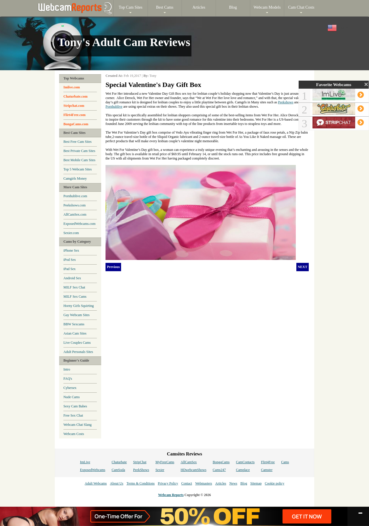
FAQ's (67, 379)
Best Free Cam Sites (77, 142)
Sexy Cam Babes (75, 406)
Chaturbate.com (75, 96)
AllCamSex (189, 462)
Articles (220, 483)
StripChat (139, 462)
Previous (113, 267)
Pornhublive (114, 107)
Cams (285, 462)
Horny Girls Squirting (78, 306)
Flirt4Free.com (74, 115)
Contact (186, 483)
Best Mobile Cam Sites (79, 160)
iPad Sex (69, 269)
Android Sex (72, 278)
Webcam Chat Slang (77, 425)
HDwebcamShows (193, 470)
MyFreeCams (164, 462)
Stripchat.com (73, 106)
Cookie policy (274, 483)
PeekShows (141, 470)
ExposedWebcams (92, 470)
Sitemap (255, 483)
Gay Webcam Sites (76, 315)
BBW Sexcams (73, 324)
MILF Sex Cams (74, 297)
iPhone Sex (71, 250)
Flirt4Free (268, 462)
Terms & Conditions (141, 483)
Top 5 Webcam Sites (77, 169)
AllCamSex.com (74, 214)
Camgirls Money (75, 178)
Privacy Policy (168, 483)
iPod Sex (69, 260)
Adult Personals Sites (78, 352)
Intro (66, 369)
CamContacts (245, 462)
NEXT (302, 267)
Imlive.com (71, 87)
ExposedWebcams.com (79, 224)
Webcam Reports (171, 495)
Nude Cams (71, 397)
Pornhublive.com (75, 196)
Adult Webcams (96, 483)
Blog (243, 483)
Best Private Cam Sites (79, 151)
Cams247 (219, 470)
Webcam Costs (73, 434)
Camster (266, 470)
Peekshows (285, 102)
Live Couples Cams (77, 343)
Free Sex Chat (73, 415)
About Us (116, 483)
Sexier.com (71, 233)
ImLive (85, 462)
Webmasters (203, 483)
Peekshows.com (74, 205)
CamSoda (118, 470)
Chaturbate (119, 462)
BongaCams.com (75, 124)
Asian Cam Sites (74, 333)
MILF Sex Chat (74, 287)
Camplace (243, 470)
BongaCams (221, 462)
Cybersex (69, 388)
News (233, 483)
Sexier (159, 470)
